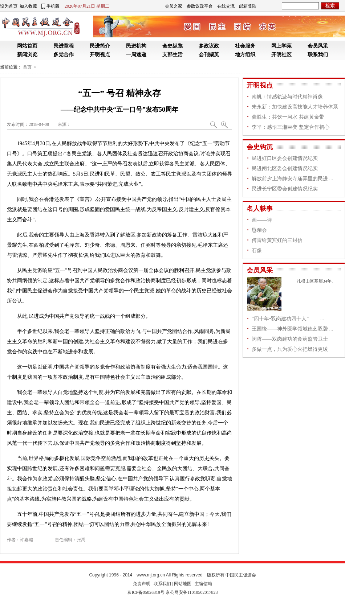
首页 (27, 67)
